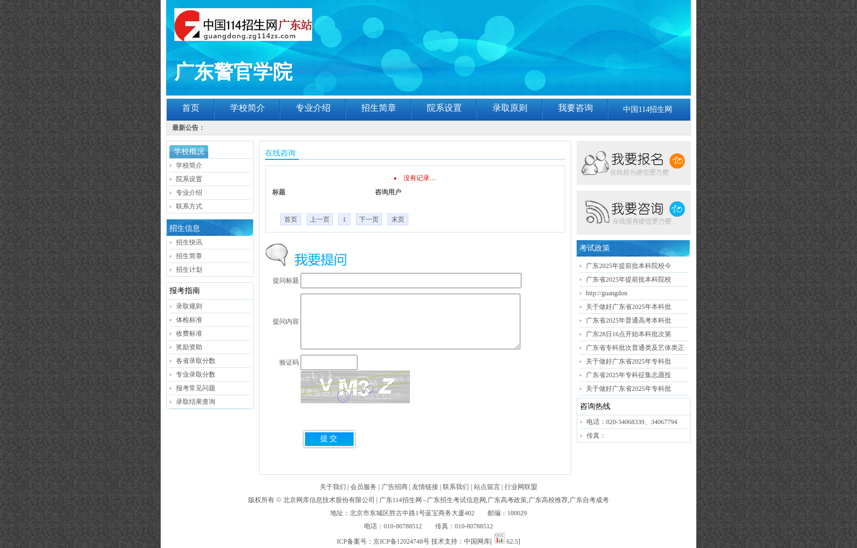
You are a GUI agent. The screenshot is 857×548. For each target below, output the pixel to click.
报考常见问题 (195, 388)
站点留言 (487, 487)
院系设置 (444, 107)
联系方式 (189, 206)
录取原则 (509, 107)
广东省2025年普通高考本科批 (628, 320)
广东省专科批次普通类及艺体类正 (635, 348)
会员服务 (363, 487)
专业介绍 (313, 107)
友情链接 (425, 487)
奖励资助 (189, 347)
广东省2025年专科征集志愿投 (628, 375)
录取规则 (189, 306)
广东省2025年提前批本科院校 (628, 279)
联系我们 (456, 487)
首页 (190, 107)
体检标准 (189, 320)
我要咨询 (575, 107)
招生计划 (189, 269)
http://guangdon (606, 293)
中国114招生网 (647, 109)
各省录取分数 (195, 361)
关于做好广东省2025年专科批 (628, 361)
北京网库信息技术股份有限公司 (329, 500)
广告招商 (394, 487)
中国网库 (477, 541)
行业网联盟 (520, 487)
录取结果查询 (195, 402)
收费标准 (189, 333)
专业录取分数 (195, 374)
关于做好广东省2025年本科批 (628, 307)
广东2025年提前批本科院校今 (628, 266)
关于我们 (333, 487)
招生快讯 (189, 242)
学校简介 (247, 107)
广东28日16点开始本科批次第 (628, 334)
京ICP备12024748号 (401, 541)
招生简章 (378, 107)
